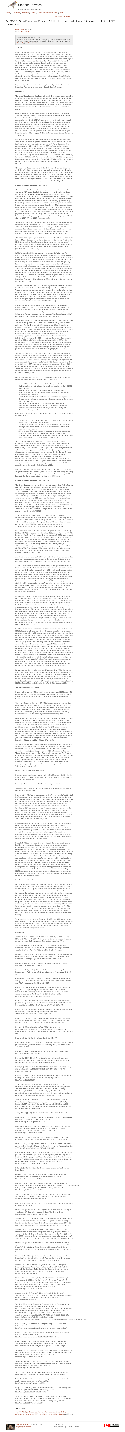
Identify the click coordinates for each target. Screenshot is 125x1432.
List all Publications (31, 43)
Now (61, 13)
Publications (16, 13)
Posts (33, 13)
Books (8, 13)
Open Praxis (19, 29)
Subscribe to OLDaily (62, 16)
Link (18, 43)
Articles (39, 13)
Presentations (48, 13)
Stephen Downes (23, 31)
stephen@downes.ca (23, 1427)
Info (22, 43)
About (56, 13)
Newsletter (25, 13)
